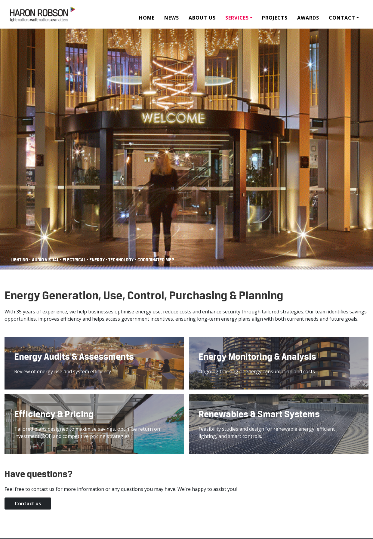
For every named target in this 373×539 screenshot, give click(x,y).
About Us (202, 17)
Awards (308, 17)
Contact (342, 17)
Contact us (17, 501)
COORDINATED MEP (155, 260)
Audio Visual (46, 260)
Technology (121, 260)
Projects (275, 17)
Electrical (75, 260)
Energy (97, 260)
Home (147, 17)
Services (237, 17)
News (171, 17)
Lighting (19, 260)
